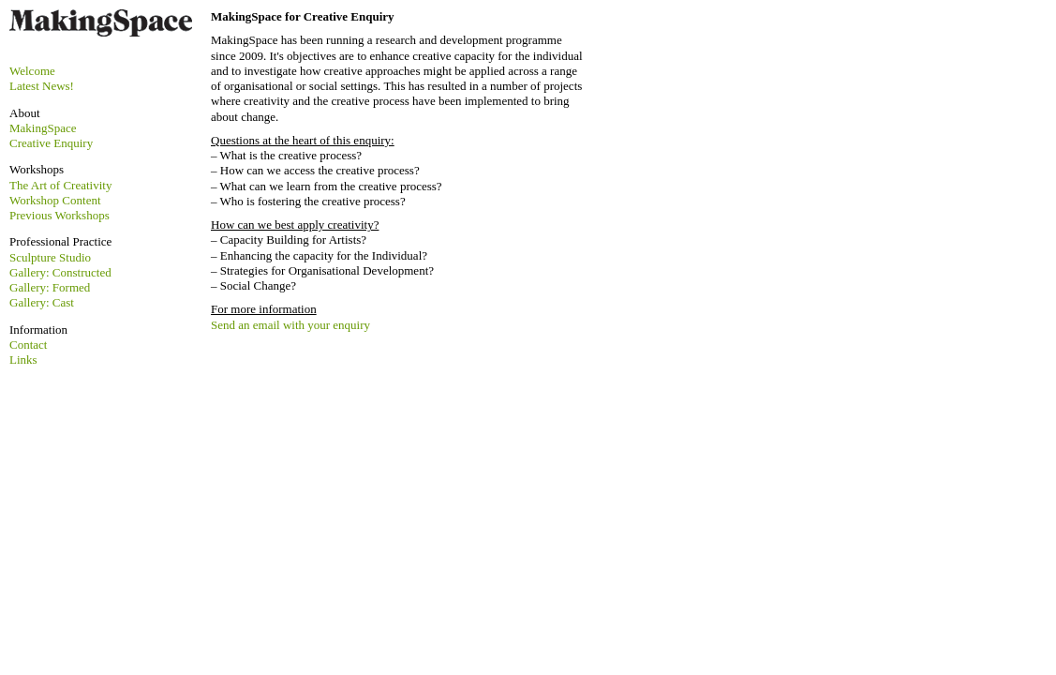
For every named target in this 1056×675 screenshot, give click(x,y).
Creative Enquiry (51, 143)
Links (23, 359)
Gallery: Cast (41, 302)
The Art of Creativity (60, 185)
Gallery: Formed (49, 287)
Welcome (32, 71)
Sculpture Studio (50, 257)
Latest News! (41, 86)
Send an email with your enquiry (290, 325)
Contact (28, 345)
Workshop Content (55, 200)
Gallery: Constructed (60, 272)
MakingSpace (42, 128)
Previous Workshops (59, 215)
